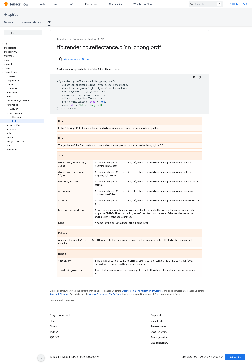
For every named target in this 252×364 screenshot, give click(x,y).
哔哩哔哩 (54, 337)
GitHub (233, 4)
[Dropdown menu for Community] (126, 4)
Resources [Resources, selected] (91, 4)
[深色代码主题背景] (194, 77)
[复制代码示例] (199, 77)
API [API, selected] (49, 21)
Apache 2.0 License (59, 294)
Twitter (54, 332)
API (72, 4)
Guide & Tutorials (31, 21)
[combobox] (206, 4)
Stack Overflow (159, 332)
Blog (52, 321)
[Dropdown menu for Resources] (102, 4)
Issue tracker (158, 321)
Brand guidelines (160, 337)
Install (43, 4)
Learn (56, 4)
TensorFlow (62, 39)
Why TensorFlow (142, 4)
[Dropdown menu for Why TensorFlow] (156, 4)
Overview (9, 21)
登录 (245, 4)
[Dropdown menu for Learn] (63, 4)
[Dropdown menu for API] (78, 4)
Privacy (64, 357)
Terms (53, 357)
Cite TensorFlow (159, 342)
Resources (78, 39)
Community (115, 4)
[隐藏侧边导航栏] (41, 357)
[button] (22, 44)
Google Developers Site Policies (105, 294)
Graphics (11, 15)
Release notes (158, 326)
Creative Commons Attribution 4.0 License (142, 291)
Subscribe (235, 356)
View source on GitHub (74, 59)
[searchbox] (23, 32)
